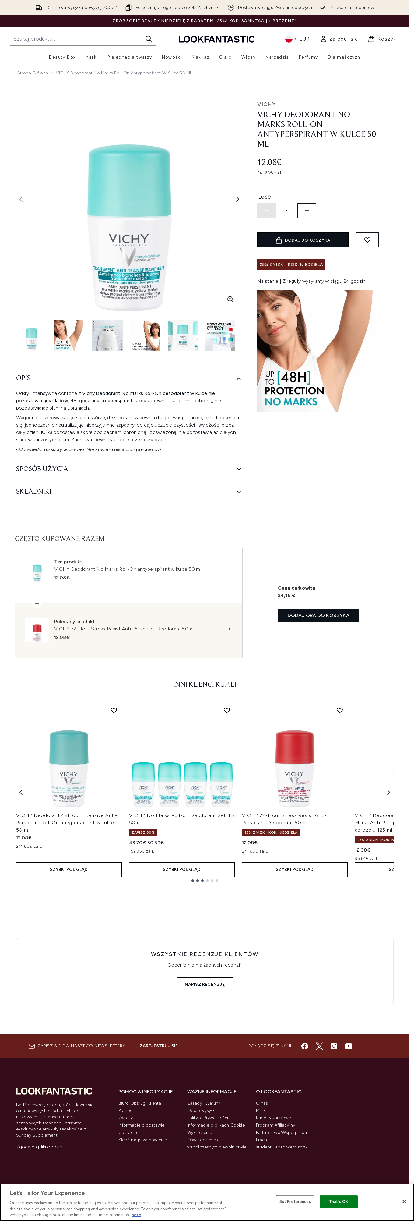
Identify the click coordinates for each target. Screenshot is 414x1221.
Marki (261, 1110)
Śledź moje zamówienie (142, 1139)
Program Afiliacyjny (275, 1125)
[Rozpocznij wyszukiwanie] (83, 38)
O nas (262, 1103)
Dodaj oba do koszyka (318, 615)
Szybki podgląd (69, 869)
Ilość (264, 197)
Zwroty (125, 1117)
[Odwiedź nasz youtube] (348, 1046)
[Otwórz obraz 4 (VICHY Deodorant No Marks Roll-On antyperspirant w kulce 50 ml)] (145, 335)
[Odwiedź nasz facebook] (304, 1046)
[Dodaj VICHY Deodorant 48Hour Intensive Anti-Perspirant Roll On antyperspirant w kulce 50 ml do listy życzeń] (114, 710)
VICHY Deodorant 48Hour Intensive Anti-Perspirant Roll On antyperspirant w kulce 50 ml (67, 822)
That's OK (338, 1201)
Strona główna (32, 73)
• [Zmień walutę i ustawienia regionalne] (297, 39)
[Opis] (129, 378)
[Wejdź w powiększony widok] (230, 299)
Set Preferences (295, 1201)
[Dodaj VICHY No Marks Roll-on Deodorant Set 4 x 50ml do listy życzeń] (226, 710)
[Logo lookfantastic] (217, 39)
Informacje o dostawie (141, 1125)
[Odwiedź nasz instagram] (334, 1046)
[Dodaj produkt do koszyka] (303, 239)
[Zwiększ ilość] (306, 210)
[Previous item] (21, 792)
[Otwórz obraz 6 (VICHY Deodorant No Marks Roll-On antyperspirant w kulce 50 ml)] (220, 335)
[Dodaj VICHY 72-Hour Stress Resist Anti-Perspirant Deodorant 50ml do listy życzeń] (339, 710)
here (136, 1214)
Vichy (266, 104)
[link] (339, 39)
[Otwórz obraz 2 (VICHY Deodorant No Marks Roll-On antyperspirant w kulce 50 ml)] (69, 335)
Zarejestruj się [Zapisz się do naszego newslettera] (159, 1046)
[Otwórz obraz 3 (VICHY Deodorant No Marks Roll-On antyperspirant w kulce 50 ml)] (107, 335)
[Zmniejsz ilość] (266, 210)
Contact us (129, 1132)
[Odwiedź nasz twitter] (319, 1046)
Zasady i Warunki (204, 1103)
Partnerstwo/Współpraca (281, 1132)
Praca (261, 1139)
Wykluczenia (199, 1132)
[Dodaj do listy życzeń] (367, 239)
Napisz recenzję (205, 984)
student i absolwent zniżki (282, 1147)
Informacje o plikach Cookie (216, 1125)
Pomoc (125, 1110)
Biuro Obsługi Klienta (139, 1103)
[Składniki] (129, 492)
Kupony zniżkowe (273, 1117)
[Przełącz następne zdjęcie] (238, 199)
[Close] (404, 1201)
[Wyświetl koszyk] (382, 39)
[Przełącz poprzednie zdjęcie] (21, 199)
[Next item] (389, 792)
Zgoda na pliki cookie (39, 1147)
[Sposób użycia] (129, 469)
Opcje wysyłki (201, 1110)
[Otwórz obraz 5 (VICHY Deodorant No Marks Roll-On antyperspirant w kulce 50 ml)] (183, 335)
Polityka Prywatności (207, 1117)
